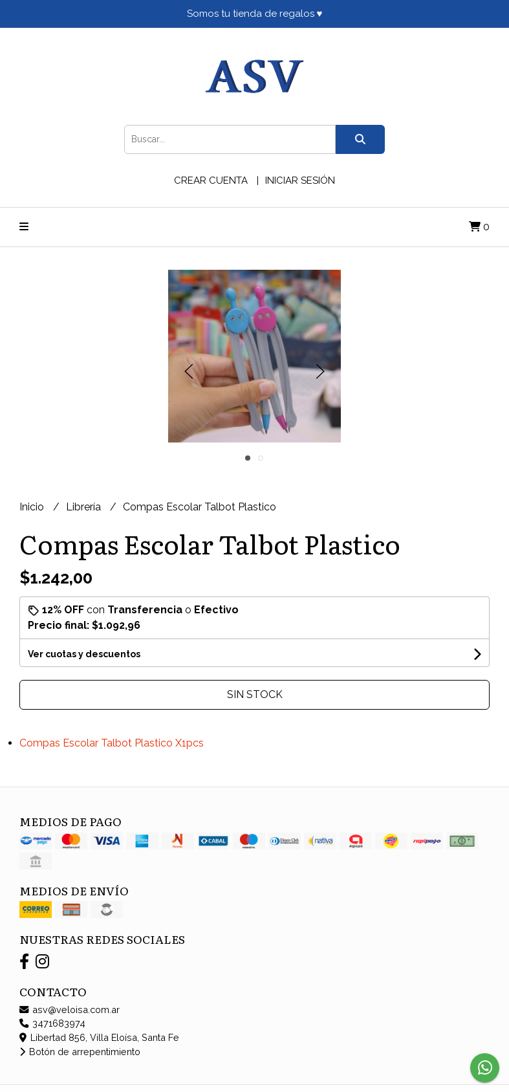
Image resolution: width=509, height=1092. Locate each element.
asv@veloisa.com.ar (69, 1009)
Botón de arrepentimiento (79, 1051)
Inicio (33, 507)
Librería (84, 507)
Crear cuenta (211, 180)
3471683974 (52, 1023)
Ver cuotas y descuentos (84, 654)
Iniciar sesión (300, 180)
